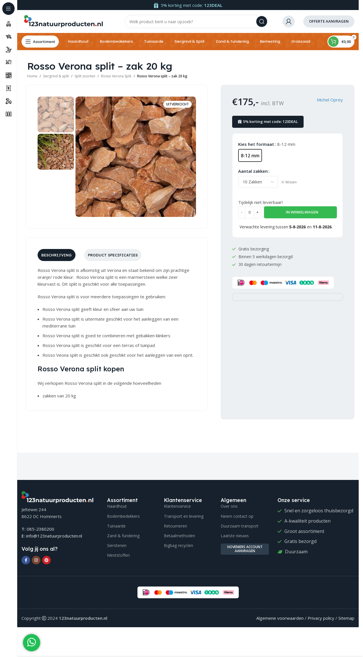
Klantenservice (177, 506)
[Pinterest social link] (46, 560)
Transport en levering (183, 516)
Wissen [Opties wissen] (291, 182)
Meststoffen (118, 555)
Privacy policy (321, 618)
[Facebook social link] (26, 560)
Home (32, 76)
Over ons (229, 506)
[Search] (196, 21)
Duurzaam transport (240, 526)
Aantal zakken (253, 171)
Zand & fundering (123, 535)
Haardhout (117, 506)
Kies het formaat (256, 144)
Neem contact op (237, 516)
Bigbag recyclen (178, 545)
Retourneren (175, 526)
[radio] (250, 155)
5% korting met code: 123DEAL (268, 121)
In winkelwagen (302, 212)
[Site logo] (63, 21)
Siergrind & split (56, 76)
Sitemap (346, 618)
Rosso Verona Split (116, 76)
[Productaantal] (249, 212)
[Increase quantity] (257, 212)
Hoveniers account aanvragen (245, 548)
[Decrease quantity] (241, 212)
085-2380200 (40, 529)
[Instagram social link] (36, 560)
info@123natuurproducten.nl (54, 536)
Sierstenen (117, 545)
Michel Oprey (330, 100)
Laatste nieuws (235, 535)
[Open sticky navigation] (40, 41)
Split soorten (85, 76)
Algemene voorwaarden (280, 618)
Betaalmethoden (179, 535)
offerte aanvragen (329, 21)
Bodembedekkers (123, 516)
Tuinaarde (116, 526)
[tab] (56, 255)
